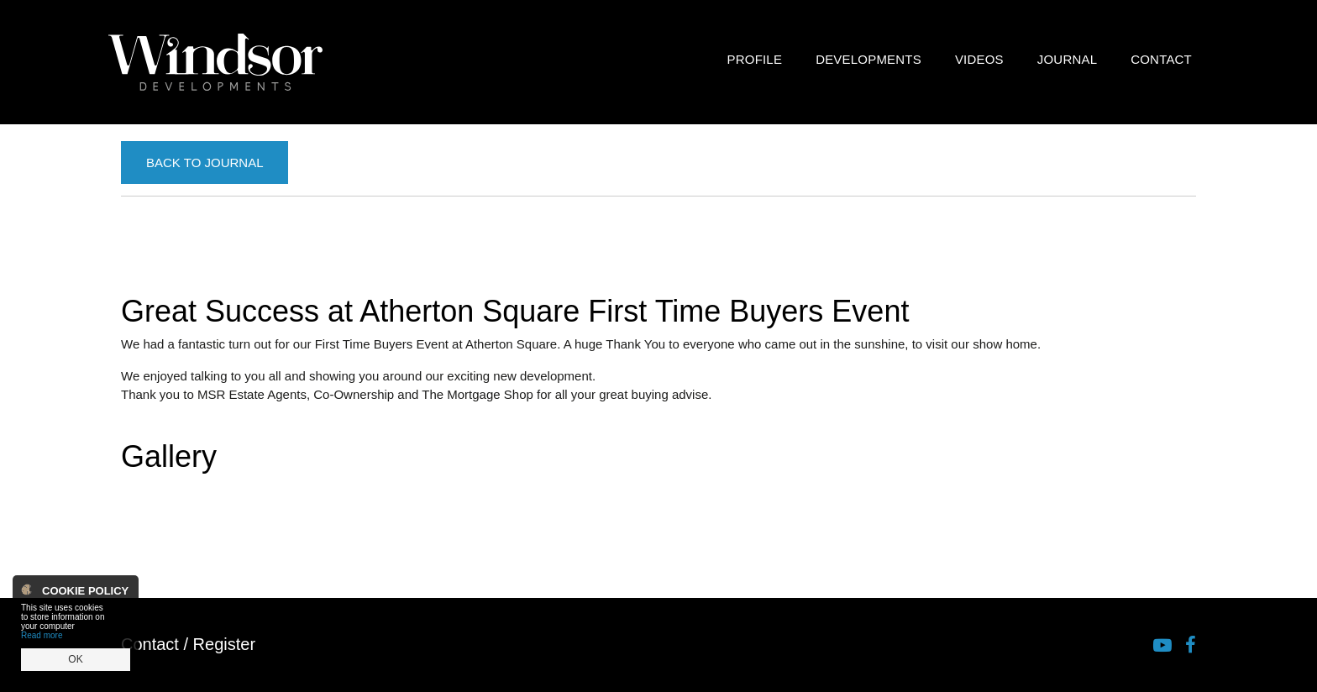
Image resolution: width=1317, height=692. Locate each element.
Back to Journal (204, 162)
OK (75, 659)
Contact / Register (188, 644)
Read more (41, 635)
